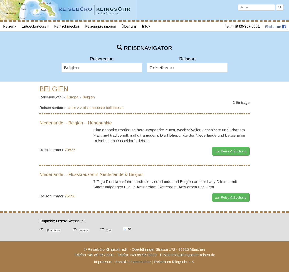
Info (146, 26)
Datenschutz (141, 262)
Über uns (129, 26)
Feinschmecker (66, 26)
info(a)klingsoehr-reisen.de (193, 255)
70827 (70, 150)
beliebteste (115, 108)
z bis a (85, 108)
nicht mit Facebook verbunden (41, 229)
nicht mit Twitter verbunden (75, 229)
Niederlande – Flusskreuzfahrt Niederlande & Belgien (91, 174)
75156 (70, 196)
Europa (73, 97)
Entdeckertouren (35, 26)
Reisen (9, 26)
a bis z (73, 108)
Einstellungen (129, 229)
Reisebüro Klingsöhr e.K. (174, 262)
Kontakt (121, 262)
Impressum (103, 262)
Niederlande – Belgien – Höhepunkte (75, 122)
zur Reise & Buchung (230, 151)
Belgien (89, 97)
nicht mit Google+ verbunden (102, 229)
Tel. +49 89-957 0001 (242, 26)
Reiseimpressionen (100, 26)
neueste (98, 108)
